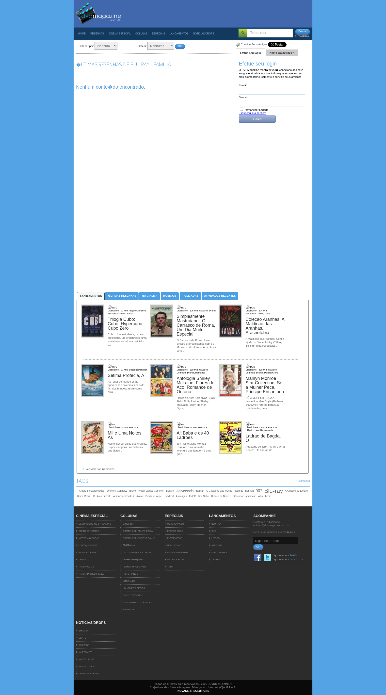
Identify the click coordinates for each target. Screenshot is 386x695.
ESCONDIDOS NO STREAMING (95, 524)
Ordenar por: (86, 46)
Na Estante (85, 652)
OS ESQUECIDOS (88, 545)
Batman (249, 490)
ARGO (192, 496)
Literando (129, 581)
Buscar (302, 31)
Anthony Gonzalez (117, 490)
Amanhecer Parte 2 (123, 496)
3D (93, 496)
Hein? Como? (174, 545)
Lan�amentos (91, 295)
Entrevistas (174, 538)
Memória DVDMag (177, 552)
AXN (260, 496)
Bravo (132, 490)
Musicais (170, 295)
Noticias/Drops (203, 33)
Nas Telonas (86, 666)
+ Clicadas (190, 295)
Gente (82, 638)
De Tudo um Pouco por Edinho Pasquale (137, 553)
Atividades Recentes (220, 295)
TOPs (170, 567)
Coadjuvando (175, 524)
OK (180, 46)
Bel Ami (170, 490)
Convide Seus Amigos (254, 44)
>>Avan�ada (302, 36)
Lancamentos (179, 33)
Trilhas (216, 559)
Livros (215, 538)
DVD (213, 531)
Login (257, 118)
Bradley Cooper (153, 496)
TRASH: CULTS (86, 567)
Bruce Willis (83, 496)
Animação (181, 496)
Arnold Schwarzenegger (92, 490)
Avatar (140, 496)
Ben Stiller (203, 496)
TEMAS (82, 559)
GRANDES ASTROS (89, 531)
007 (259, 491)
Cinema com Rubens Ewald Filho (139, 539)
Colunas (141, 33)
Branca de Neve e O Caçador (227, 496)
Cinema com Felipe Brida (138, 531)
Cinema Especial (120, 33)
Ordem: (142, 46)
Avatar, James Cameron (151, 490)
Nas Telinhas (87, 659)
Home (82, 33)
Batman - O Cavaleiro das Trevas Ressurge (219, 490)
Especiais (158, 33)
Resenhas (97, 33)
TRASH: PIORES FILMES (91, 574)
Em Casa (84, 631)
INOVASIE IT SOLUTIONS (193, 690)
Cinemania (129, 545)
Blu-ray (273, 491)
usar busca (304, 481)
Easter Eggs (175, 531)
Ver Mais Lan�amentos (100, 469)
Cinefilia (128, 524)
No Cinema (149, 295)
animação (250, 496)
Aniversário (185, 491)
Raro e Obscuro (133, 595)
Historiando (130, 574)
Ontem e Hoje (175, 559)
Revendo (128, 609)
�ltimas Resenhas (122, 295)
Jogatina (84, 645)
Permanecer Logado (254, 109)
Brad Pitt (169, 496)
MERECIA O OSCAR (89, 538)
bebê (268, 496)
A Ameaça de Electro (296, 490)
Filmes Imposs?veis (134, 567)
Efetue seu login (250, 52)
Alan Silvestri (104, 496)
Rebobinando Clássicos (138, 602)
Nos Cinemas (219, 552)
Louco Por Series (134, 588)
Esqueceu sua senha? (252, 113)
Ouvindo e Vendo (89, 673)
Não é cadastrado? (282, 52)
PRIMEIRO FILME (88, 552)
